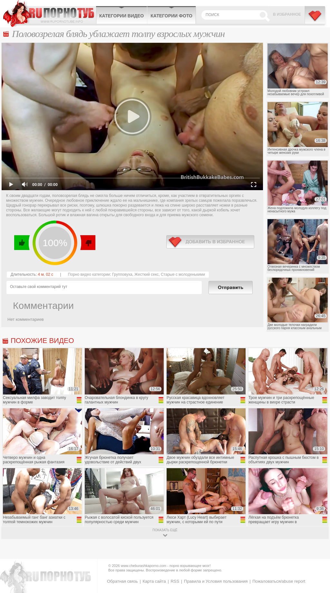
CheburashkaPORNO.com (49, 13)
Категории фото (171, 15)
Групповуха (122, 274)
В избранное (287, 14)
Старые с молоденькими (183, 274)
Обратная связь (122, 581)
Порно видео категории (89, 274)
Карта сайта (154, 581)
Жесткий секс (146, 274)
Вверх (317, 557)
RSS (174, 581)
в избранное (210, 241)
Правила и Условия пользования (216, 581)
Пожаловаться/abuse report (278, 581)
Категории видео (121, 15)
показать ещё (164, 530)
